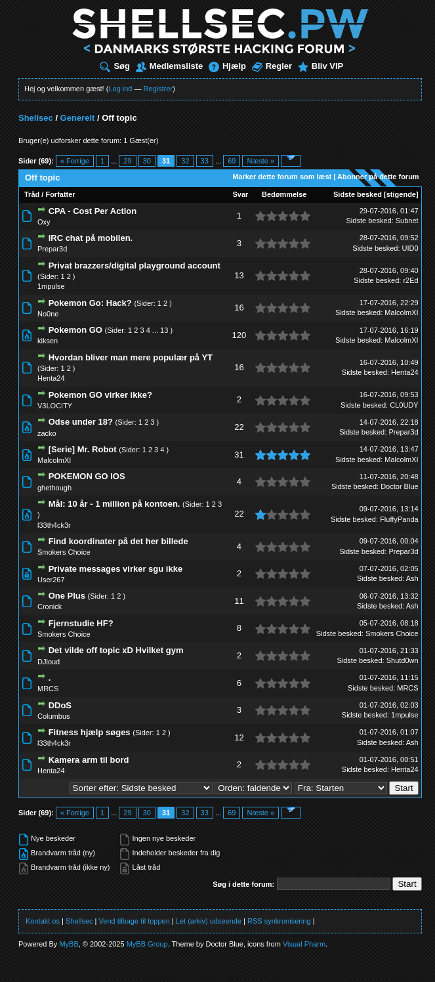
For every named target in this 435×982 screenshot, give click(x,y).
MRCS (47, 689)
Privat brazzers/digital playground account (134, 265)
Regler (272, 66)
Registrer (158, 89)
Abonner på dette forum (378, 177)
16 (238, 307)
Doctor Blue (399, 486)
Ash (412, 578)
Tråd (31, 194)
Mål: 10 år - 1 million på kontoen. (114, 504)
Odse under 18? (81, 422)
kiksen (47, 341)
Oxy (44, 222)
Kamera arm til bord (89, 760)
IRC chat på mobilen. (91, 238)
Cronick (49, 606)
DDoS (60, 705)
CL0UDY (404, 405)
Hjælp (227, 66)
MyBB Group (147, 944)
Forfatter (60, 194)
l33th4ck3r (54, 525)
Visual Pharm (304, 944)
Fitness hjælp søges (90, 732)
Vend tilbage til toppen (134, 921)
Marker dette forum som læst (281, 177)
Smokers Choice (64, 552)
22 (238, 427)
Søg (115, 66)
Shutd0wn (402, 660)
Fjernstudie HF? (81, 623)
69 (232, 161)
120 (239, 335)
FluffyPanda (399, 519)
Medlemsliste (169, 66)
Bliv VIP (320, 66)
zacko (46, 433)
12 (238, 737)
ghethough (54, 488)
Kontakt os (43, 921)
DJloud (48, 662)
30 (147, 161)
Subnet (407, 220)
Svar (241, 194)
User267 (51, 580)
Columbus (53, 716)
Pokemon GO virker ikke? (100, 395)
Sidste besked (357, 194)
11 (238, 601)
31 (238, 454)
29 (127, 161)
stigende (401, 194)
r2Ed (410, 280)
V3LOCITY (54, 406)
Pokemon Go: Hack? (90, 303)
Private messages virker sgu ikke (116, 569)
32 (185, 161)
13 (238, 275)
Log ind (120, 89)
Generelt (77, 118)
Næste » (260, 161)
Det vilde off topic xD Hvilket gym (116, 650)
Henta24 (51, 378)
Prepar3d (52, 249)
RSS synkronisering (279, 921)
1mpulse (51, 286)
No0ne (47, 314)
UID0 (410, 248)
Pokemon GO (75, 330)
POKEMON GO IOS (87, 476)
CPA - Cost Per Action (93, 211)
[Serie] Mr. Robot (83, 449)
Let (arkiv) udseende (208, 921)
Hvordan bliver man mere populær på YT (131, 357)
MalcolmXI (401, 312)
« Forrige (74, 161)
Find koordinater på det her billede (118, 541)
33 (205, 161)
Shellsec (35, 118)
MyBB (68, 944)
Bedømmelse (284, 194)
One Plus (67, 596)
